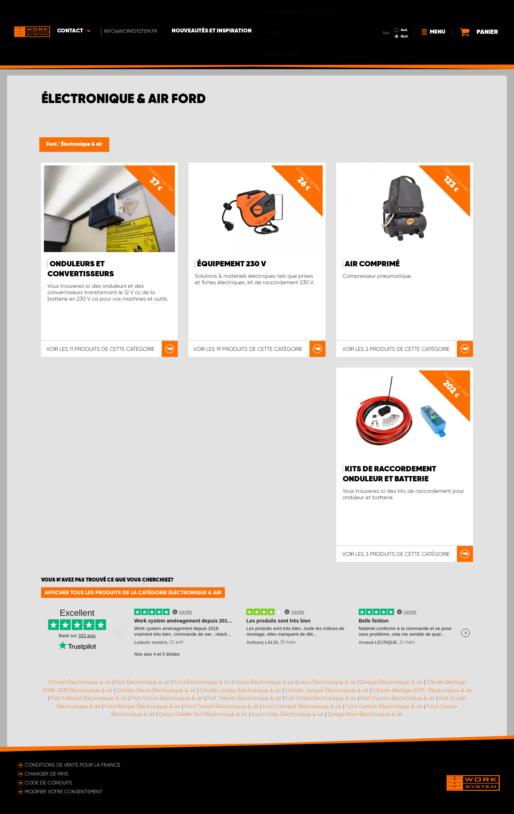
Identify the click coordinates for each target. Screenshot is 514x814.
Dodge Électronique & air (391, 682)
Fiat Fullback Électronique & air (89, 698)
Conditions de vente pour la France (72, 765)
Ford (51, 144)
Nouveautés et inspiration (212, 11)
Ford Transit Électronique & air (222, 706)
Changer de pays (46, 774)
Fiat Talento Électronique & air (244, 698)
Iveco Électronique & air (327, 682)
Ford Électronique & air (202, 682)
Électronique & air (81, 144)
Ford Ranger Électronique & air (143, 706)
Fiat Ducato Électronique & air (398, 698)
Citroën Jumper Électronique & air (327, 690)
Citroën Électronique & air (79, 682)
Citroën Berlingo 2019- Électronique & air (422, 690)
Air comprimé (372, 264)
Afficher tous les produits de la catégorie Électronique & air (133, 592)
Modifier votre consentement (64, 791)
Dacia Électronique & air (264, 682)
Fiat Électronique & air (142, 682)
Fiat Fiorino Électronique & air (167, 698)
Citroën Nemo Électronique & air (156, 690)
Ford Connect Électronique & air (302, 706)
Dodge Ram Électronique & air (365, 714)
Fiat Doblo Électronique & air (321, 698)
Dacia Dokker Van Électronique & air (203, 714)
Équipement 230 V (231, 264)
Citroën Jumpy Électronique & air (240, 690)
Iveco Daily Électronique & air (288, 714)
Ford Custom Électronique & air (384, 706)
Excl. (389, 16)
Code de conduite (48, 782)
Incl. (388, 10)
